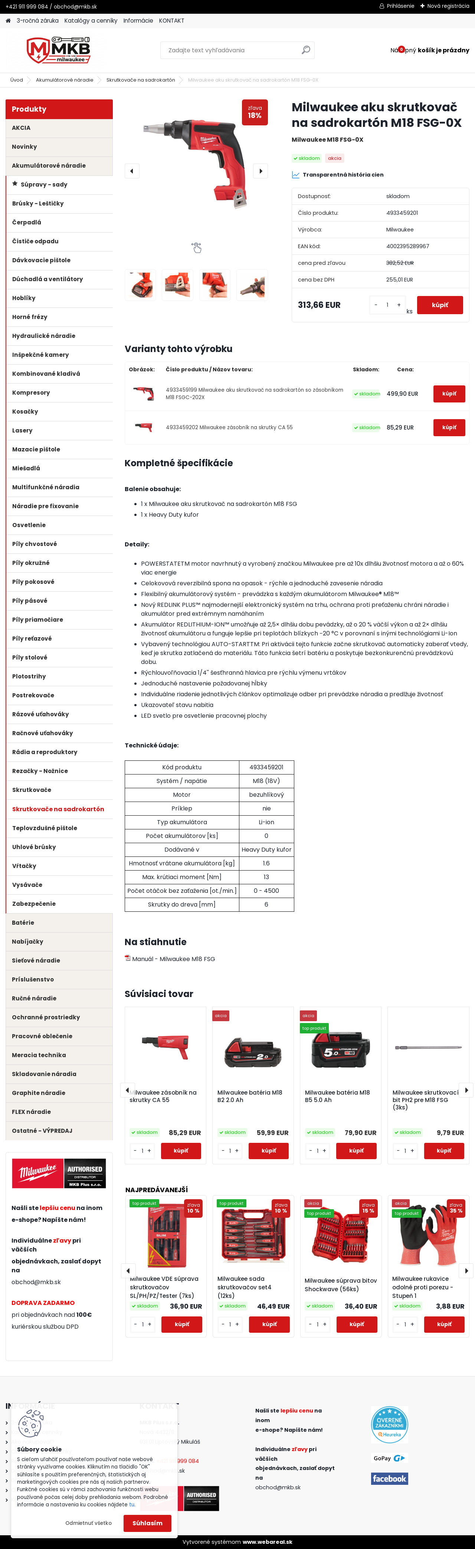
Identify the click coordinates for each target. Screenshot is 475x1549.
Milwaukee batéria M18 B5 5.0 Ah (337, 1096)
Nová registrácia (448, 6)
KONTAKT (171, 20)
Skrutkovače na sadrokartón (141, 79)
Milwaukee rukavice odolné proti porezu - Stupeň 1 (422, 1287)
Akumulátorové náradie (65, 79)
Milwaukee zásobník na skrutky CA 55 (163, 1096)
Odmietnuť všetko (88, 1523)
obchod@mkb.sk (36, 1282)
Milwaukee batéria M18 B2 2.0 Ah (249, 1096)
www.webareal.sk (267, 1542)
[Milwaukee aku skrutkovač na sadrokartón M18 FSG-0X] (196, 171)
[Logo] (57, 50)
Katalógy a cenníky (91, 20)
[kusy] (387, 305)
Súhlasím (147, 1523)
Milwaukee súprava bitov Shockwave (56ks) (341, 1285)
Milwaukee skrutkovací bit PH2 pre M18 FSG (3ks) (426, 1100)
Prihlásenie (401, 6)
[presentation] (132, 171)
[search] (306, 53)
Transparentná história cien (338, 175)
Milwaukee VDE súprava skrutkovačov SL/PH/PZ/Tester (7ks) (164, 1287)
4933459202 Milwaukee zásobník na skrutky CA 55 (229, 427)
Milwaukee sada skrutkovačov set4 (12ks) (244, 1287)
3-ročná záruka (38, 20)
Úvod (16, 79)
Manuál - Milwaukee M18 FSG (170, 959)
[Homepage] (8, 21)
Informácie (138, 20)
